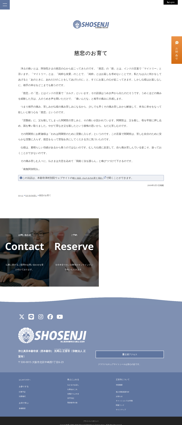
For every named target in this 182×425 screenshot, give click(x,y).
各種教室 (23, 403)
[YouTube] (59, 313)
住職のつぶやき (74, 389)
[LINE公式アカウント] (31, 313)
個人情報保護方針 (124, 387)
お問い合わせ (176, 50)
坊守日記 (71, 393)
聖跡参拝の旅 (73, 398)
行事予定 (23, 387)
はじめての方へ (26, 375)
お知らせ (120, 391)
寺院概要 (120, 380)
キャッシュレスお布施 (125, 396)
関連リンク (121, 400)
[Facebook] (50, 313)
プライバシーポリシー (91, 416)
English (169, 2)
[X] (21, 313)
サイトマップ (122, 405)
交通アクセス (129, 350)
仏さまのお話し (74, 380)
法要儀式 (23, 391)
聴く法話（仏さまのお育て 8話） (91, 177)
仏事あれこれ (73, 384)
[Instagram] (40, 313)
